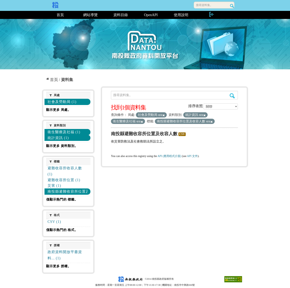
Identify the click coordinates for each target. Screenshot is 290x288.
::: (43, 15)
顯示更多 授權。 (58, 266)
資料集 (67, 79)
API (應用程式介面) (169, 156)
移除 (161, 115)
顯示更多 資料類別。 (62, 146)
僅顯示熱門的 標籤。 (62, 199)
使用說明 (181, 15)
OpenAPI (151, 15)
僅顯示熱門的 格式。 (62, 230)
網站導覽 (90, 15)
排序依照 (195, 106)
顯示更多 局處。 (58, 109)
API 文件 (192, 156)
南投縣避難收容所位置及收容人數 (144, 133)
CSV (182, 134)
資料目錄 (120, 15)
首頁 (60, 15)
